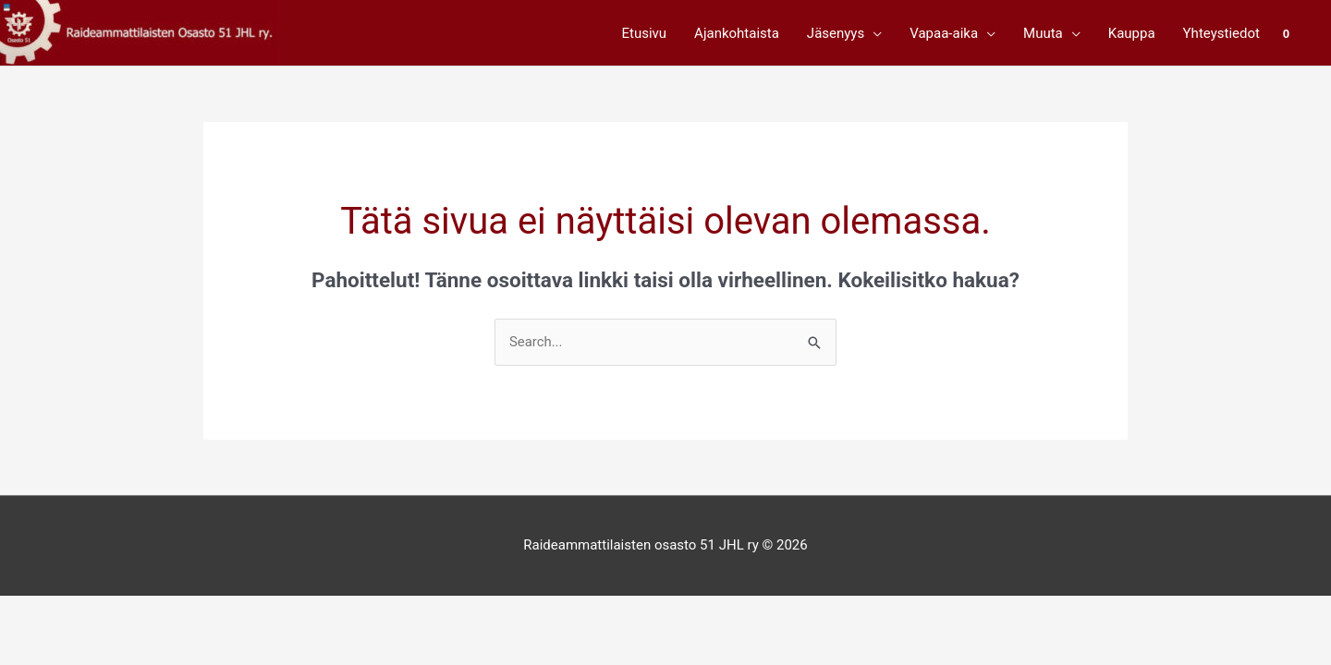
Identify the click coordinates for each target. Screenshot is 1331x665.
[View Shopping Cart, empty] (1286, 33)
